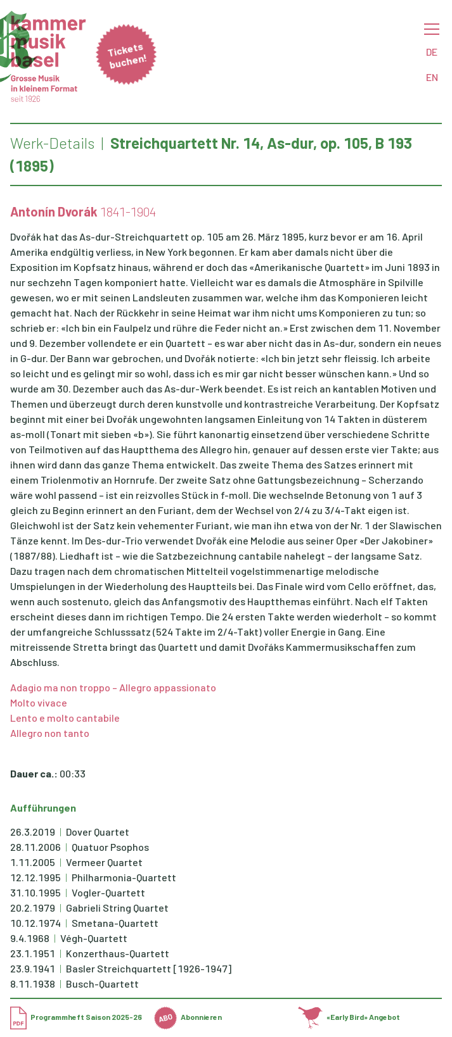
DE (431, 52)
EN (432, 77)
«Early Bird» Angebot (349, 1016)
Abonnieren (188, 1016)
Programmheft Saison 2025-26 (76, 1016)
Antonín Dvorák (54, 211)
